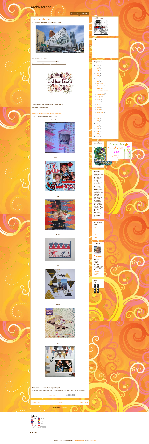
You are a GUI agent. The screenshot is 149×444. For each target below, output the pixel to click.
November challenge (41, 19)
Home (60, 402)
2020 (97, 81)
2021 (97, 78)
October (99, 88)
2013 (97, 134)
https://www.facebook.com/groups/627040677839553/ (46, 113)
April (98, 107)
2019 (97, 118)
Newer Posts (36, 402)
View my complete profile (96, 273)
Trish (95, 237)
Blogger (93, 440)
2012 (97, 136)
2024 (97, 70)
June (99, 102)
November (100, 86)
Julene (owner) (98, 231)
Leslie (95, 234)
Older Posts (84, 402)
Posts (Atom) (63, 407)
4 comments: (60, 395)
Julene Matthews (99, 255)
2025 (97, 68)
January (99, 115)
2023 (97, 73)
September (100, 94)
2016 (97, 126)
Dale (95, 228)
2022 (97, 76)
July (98, 99)
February (100, 112)
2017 (97, 123)
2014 (97, 131)
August (99, 97)
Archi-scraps (41, 7)
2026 (97, 65)
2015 (97, 128)
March (99, 109)
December (100, 83)
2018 (97, 121)
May (98, 104)
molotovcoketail (79, 440)
